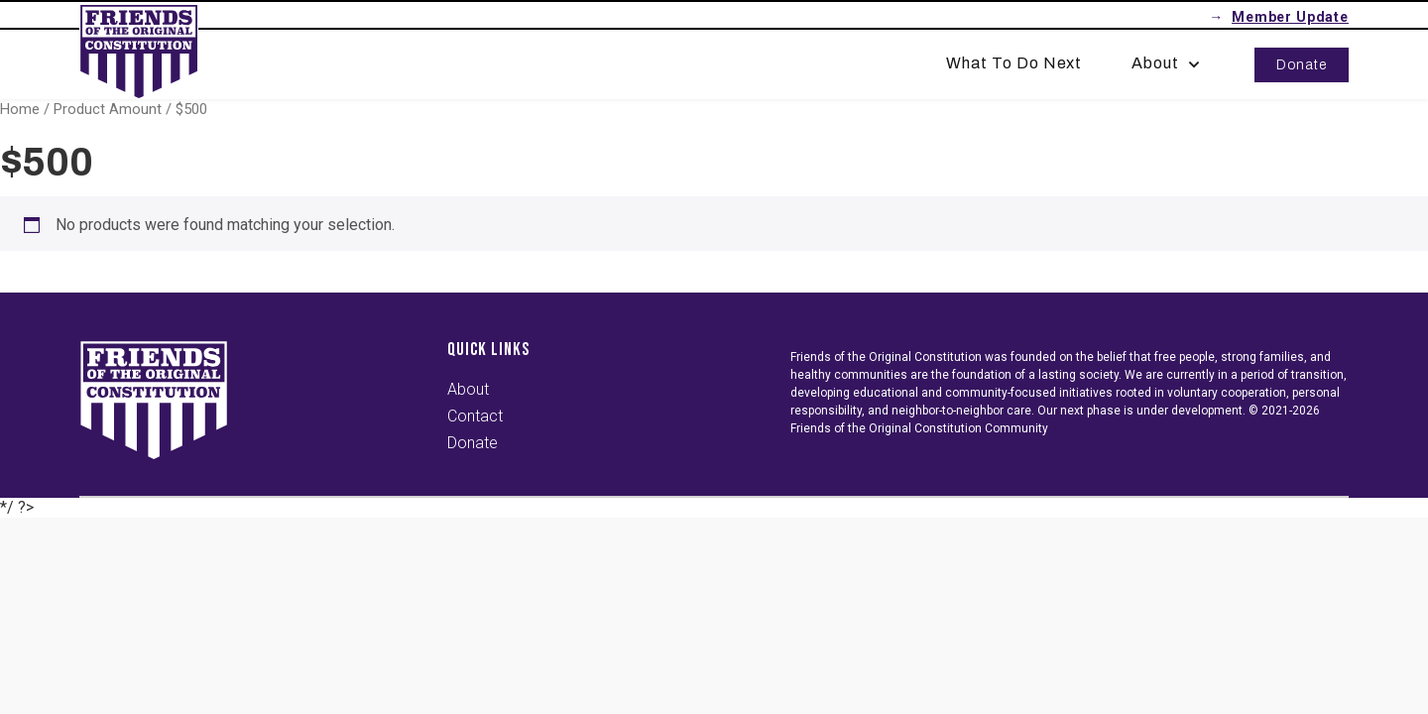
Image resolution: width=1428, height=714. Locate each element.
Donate (1301, 65)
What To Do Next (1014, 63)
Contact (475, 416)
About (1168, 63)
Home (20, 109)
